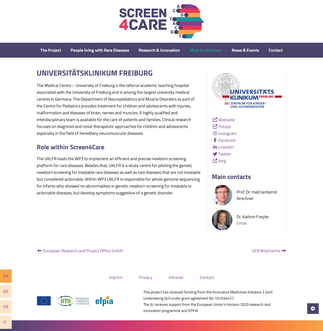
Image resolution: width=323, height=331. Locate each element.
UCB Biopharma (269, 250)
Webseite (226, 119)
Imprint (115, 277)
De (5, 291)
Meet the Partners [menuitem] (205, 50)
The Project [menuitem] (50, 50)
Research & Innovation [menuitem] (159, 50)
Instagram (227, 133)
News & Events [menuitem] (245, 50)
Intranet (176, 277)
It (5, 322)
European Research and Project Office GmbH (80, 250)
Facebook (227, 140)
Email (242, 223)
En (6, 276)
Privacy (145, 277)
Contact (207, 277)
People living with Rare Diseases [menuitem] (100, 50)
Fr (5, 306)
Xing (222, 160)
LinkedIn (226, 147)
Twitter (224, 154)
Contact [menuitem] (276, 50)
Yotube (224, 126)
